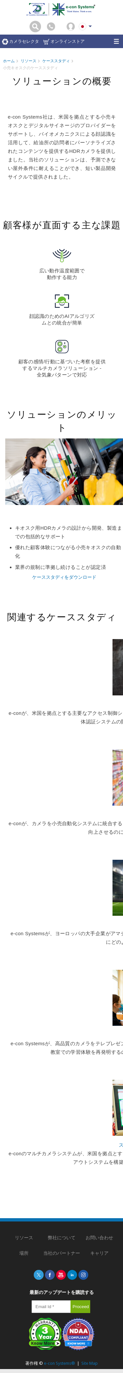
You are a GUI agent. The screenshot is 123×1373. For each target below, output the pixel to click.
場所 (24, 1253)
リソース (28, 61)
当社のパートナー (61, 1253)
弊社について (61, 1237)
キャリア (99, 1253)
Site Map (89, 1363)
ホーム (9, 61)
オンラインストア (64, 42)
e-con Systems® (59, 1363)
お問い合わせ (99, 1237)
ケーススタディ (56, 61)
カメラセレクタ (20, 42)
